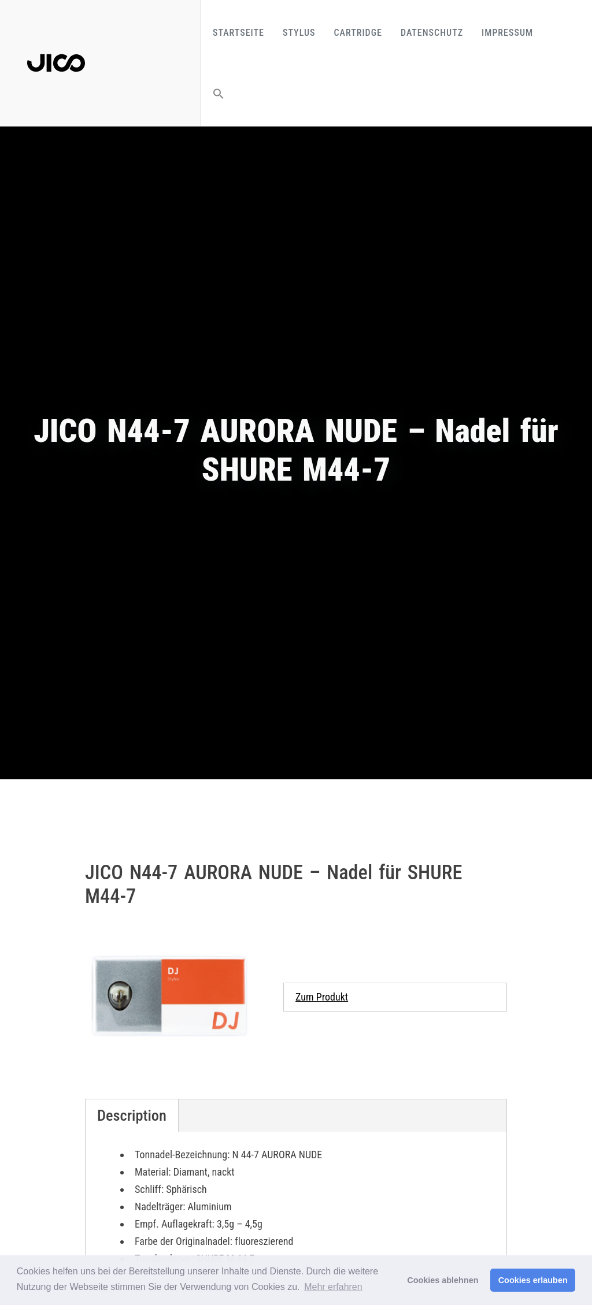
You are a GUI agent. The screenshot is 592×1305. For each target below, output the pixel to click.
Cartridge (358, 32)
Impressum (507, 32)
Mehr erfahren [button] (333, 1287)
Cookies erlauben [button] (533, 1280)
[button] (219, 93)
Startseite (238, 32)
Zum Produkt (321, 997)
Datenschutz (432, 32)
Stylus (299, 32)
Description (131, 1115)
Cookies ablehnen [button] (442, 1280)
